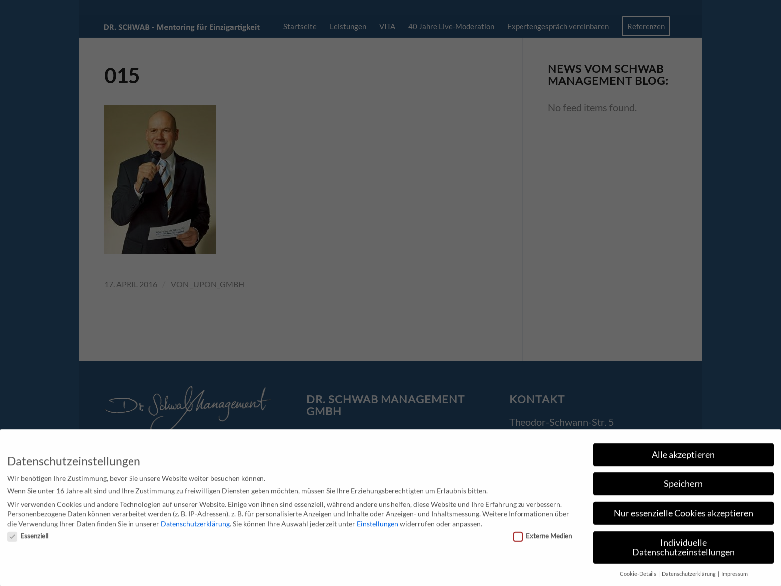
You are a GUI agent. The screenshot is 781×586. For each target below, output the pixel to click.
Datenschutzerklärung (195, 519)
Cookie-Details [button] (638, 570)
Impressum (734, 570)
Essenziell (27, 532)
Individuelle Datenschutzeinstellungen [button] (683, 543)
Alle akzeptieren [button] (683, 450)
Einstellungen (377, 519)
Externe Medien (542, 532)
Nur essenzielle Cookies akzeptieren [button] (683, 509)
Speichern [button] (683, 479)
